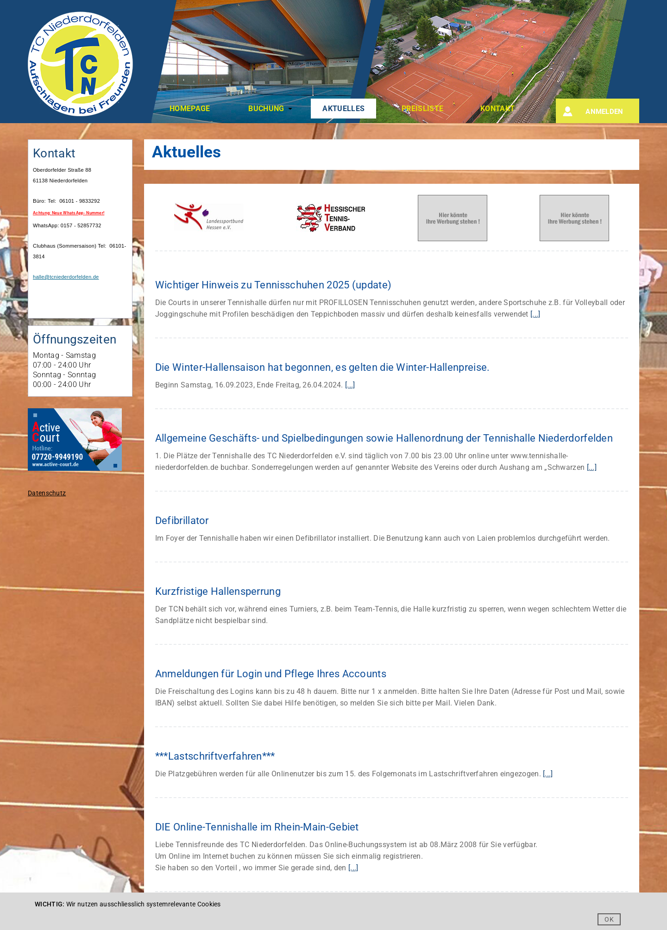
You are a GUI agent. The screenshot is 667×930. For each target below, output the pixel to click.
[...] (535, 314)
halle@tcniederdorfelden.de (66, 277)
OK (609, 919)
